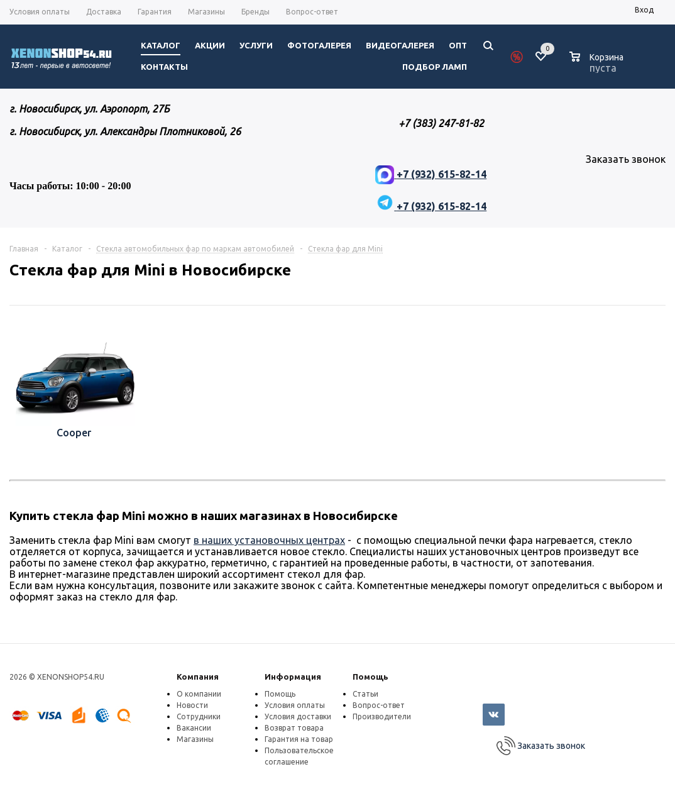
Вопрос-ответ (379, 705)
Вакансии (194, 728)
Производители (382, 716)
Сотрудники (199, 716)
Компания (198, 676)
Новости (192, 705)
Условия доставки (298, 716)
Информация (293, 676)
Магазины (195, 739)
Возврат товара (294, 728)
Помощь (370, 676)
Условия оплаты (295, 705)
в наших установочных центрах (269, 540)
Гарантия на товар (299, 739)
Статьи (365, 694)
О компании (199, 694)
